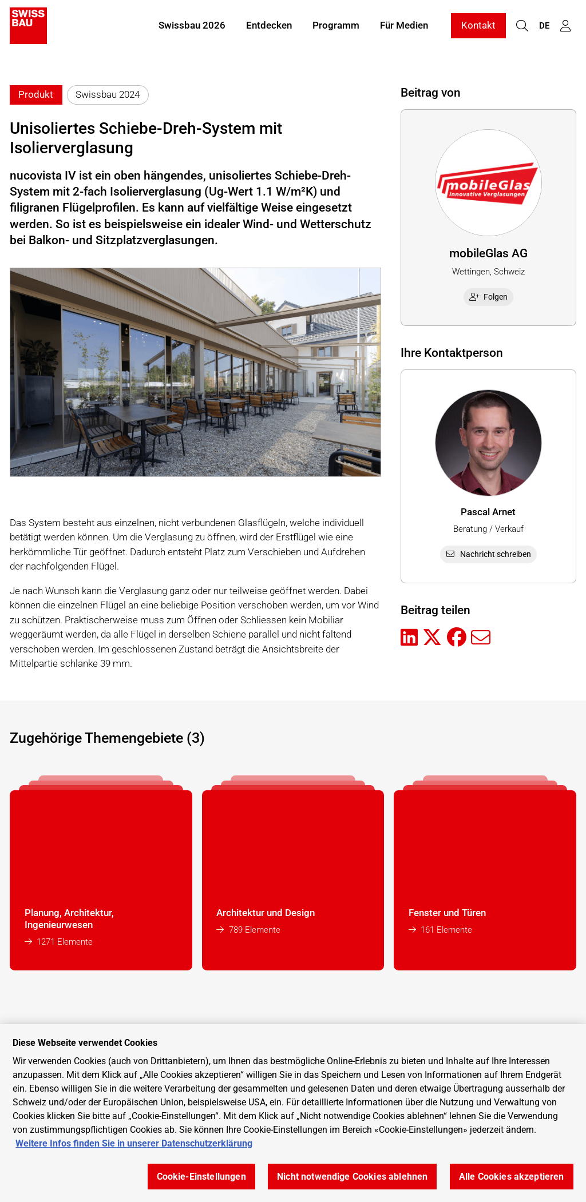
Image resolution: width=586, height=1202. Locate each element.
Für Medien (404, 27)
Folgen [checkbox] (488, 296)
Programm (335, 27)
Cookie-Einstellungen (201, 1176)
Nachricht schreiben (488, 554)
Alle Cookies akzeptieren (511, 1176)
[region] (293, 1113)
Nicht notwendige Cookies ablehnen (352, 1176)
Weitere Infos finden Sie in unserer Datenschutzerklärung (133, 1143)
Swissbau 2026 (192, 27)
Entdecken (269, 27)
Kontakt (478, 27)
